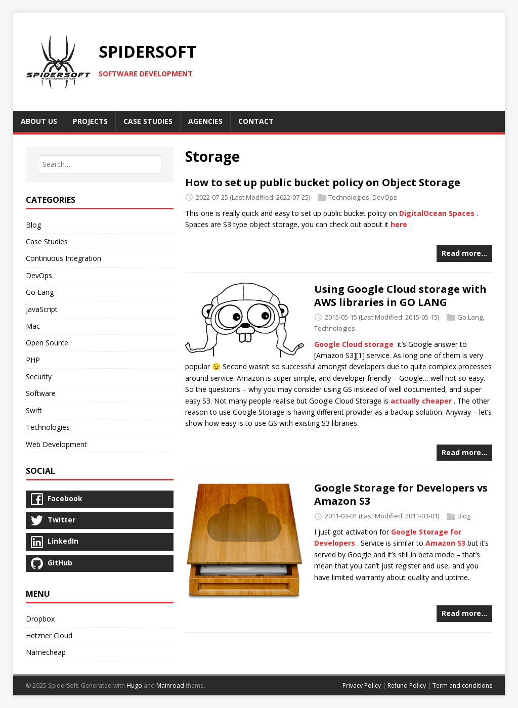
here (399, 224)
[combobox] (99, 164)
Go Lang (470, 317)
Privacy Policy (361, 685)
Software (41, 393)
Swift (34, 410)
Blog (463, 515)
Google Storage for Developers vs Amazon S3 (401, 494)
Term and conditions (462, 685)
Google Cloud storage (354, 344)
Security (39, 376)
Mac (33, 326)
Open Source (47, 342)
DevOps (384, 197)
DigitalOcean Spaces (436, 213)
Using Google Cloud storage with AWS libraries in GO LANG (400, 295)
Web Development (56, 444)
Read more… (464, 253)
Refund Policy (406, 685)
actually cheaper (421, 401)
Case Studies (47, 241)
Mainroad (170, 685)
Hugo (134, 685)
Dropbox (40, 619)
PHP (33, 360)
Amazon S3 (445, 543)
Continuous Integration (63, 258)
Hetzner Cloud (49, 635)
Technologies (348, 197)
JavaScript (42, 309)
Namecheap (46, 652)
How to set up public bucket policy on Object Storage (322, 182)
